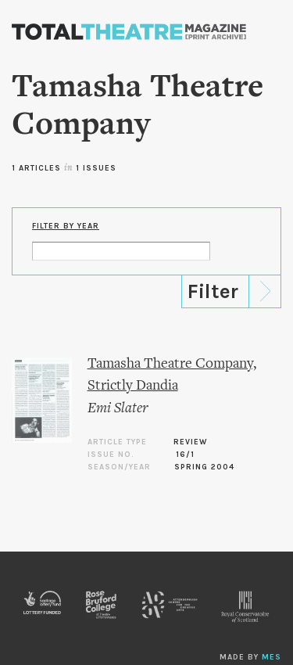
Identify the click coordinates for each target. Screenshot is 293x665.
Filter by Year (65, 226)
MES (271, 657)
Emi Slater (118, 408)
